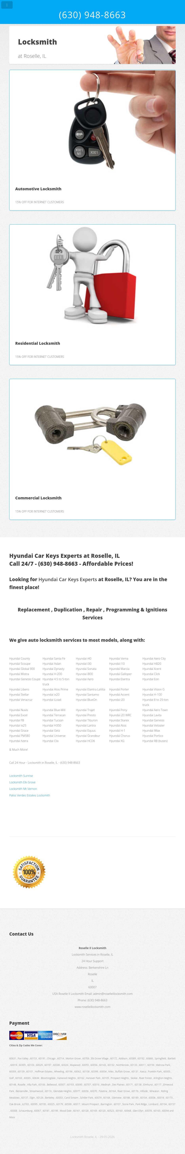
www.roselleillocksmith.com (92, 1007)
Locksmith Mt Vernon (23, 789)
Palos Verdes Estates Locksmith (29, 795)
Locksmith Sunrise (21, 776)
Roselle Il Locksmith (71, 994)
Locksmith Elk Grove (22, 782)
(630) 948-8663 (92, 15)
